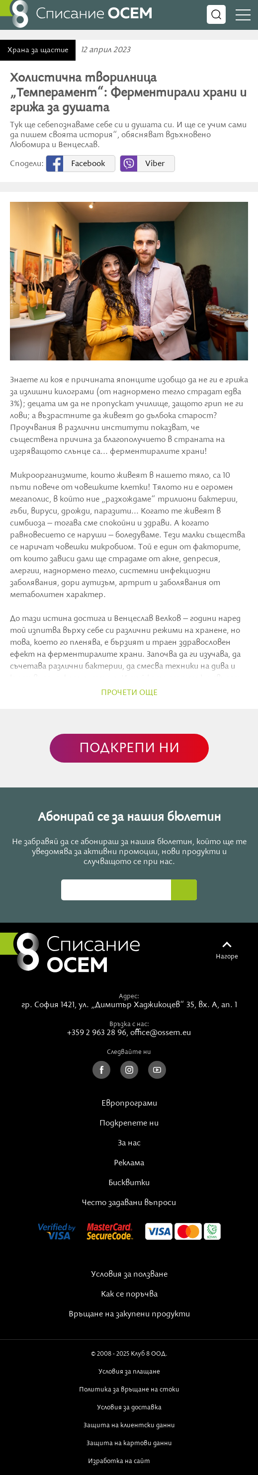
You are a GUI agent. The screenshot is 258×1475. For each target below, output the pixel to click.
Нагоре (227, 956)
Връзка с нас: (129, 1024)
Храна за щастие (37, 50)
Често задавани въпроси (129, 1203)
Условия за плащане (129, 1372)
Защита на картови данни (129, 1443)
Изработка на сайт (129, 1461)
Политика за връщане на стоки (129, 1389)
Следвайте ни (129, 1052)
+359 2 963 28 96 (96, 1033)
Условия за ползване (129, 1275)
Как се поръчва (129, 1295)
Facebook (88, 164)
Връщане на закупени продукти (129, 1314)
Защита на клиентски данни (129, 1425)
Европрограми (129, 1104)
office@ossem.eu (160, 1033)
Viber (155, 164)
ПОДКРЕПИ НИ (129, 748)
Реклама (129, 1163)
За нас (129, 1143)
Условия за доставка (129, 1407)
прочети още (129, 693)
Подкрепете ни (129, 1123)
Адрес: (129, 996)
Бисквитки (129, 1183)
